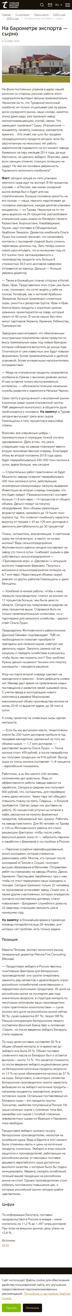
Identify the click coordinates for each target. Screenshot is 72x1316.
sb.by (5, 1245)
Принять (11, 1307)
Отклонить (32, 1307)
